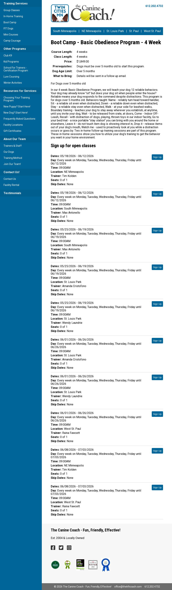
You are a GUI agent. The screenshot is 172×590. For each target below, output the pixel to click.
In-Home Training (13, 16)
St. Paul (134, 31)
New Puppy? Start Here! (17, 106)
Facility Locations (13, 124)
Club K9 (8, 55)
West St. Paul (152, 31)
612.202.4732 (154, 6)
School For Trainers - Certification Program (16, 69)
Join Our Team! (12, 164)
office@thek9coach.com (128, 586)
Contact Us (10, 178)
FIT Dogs (8, 28)
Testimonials (12, 193)
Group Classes (12, 10)
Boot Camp (10, 22)
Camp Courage (12, 40)
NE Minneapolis (91, 31)
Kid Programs (11, 61)
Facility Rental (11, 185)
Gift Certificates (12, 130)
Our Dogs (9, 151)
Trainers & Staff (13, 145)
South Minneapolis (64, 31)
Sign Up (157, 157)
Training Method (13, 157)
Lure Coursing (11, 76)
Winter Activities (13, 82)
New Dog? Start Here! (16, 112)
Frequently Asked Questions (19, 118)
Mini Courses (11, 34)
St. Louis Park (115, 31)
